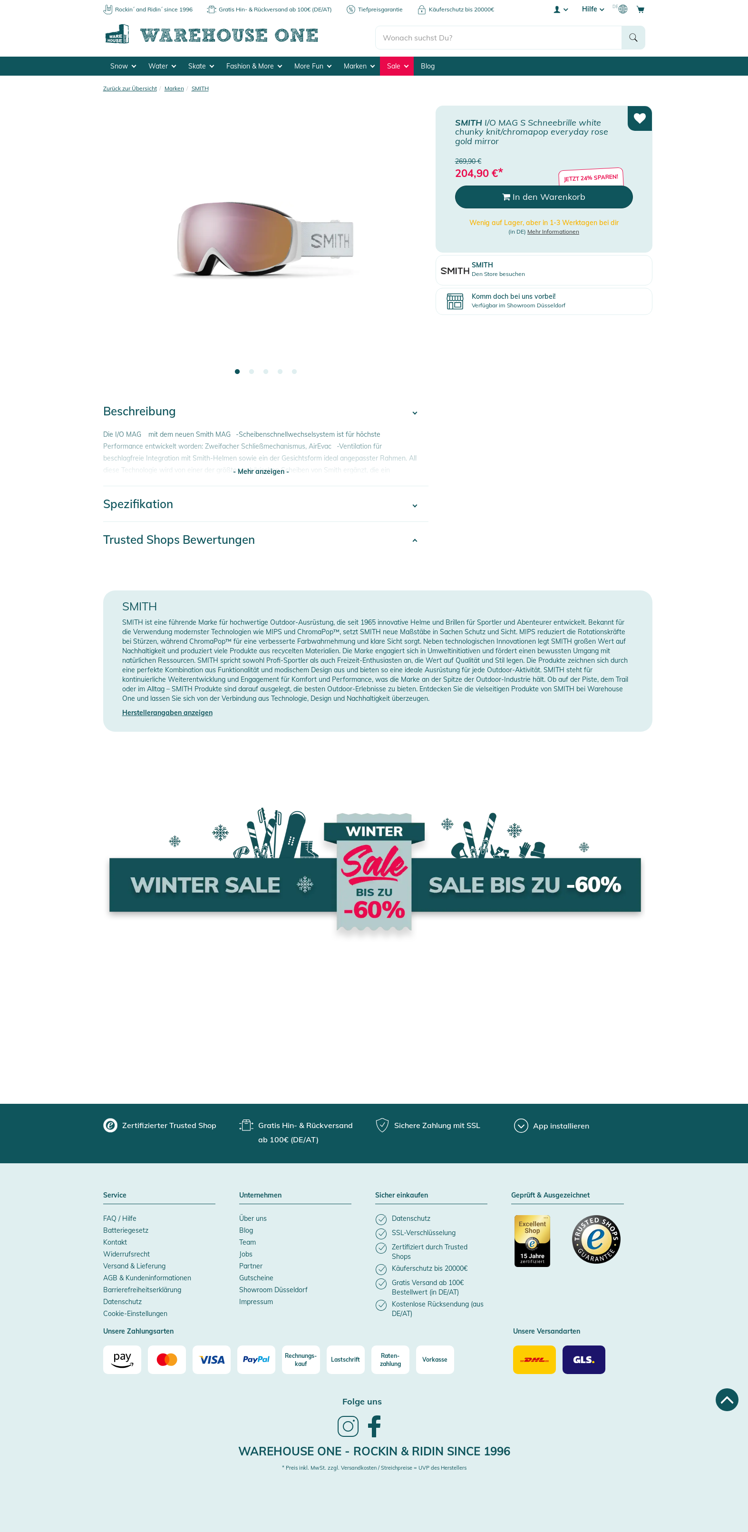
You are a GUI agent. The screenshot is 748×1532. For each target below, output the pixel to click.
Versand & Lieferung (134, 1264)
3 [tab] (266, 370)
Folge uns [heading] (362, 1400)
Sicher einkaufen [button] (401, 1194)
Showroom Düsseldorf (273, 1288)
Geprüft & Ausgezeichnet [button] (550, 1194)
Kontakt (115, 1241)
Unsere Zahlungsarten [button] (138, 1330)
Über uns (253, 1217)
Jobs (246, 1252)
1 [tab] (237, 370)
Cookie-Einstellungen (135, 1312)
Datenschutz (122, 1300)
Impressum (256, 1300)
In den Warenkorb (543, 195)
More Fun (312, 64)
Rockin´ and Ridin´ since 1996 (154, 9)
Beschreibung (139, 410)
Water (162, 64)
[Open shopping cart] (640, 9)
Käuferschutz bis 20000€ (461, 9)
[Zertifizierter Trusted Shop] (539, 1245)
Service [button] (114, 1194)
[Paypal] (256, 1358)
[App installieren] (551, 1124)
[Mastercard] (167, 1358)
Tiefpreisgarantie (380, 9)
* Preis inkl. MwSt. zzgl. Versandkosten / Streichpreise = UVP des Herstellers (374, 1466)
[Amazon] (122, 1358)
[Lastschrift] (346, 1358)
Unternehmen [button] (260, 1194)
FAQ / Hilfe (119, 1217)
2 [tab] (251, 370)
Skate (201, 64)
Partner (250, 1264)
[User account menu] (560, 9)
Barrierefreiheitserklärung (142, 1288)
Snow (123, 64)
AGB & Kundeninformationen (147, 1276)
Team (247, 1241)
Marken (359, 64)
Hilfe (593, 9)
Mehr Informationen (553, 230)
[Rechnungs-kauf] (301, 1358)
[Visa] (212, 1358)
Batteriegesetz (125, 1229)
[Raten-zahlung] (390, 1358)
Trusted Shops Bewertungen (179, 538)
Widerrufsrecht (126, 1252)
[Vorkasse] (435, 1358)
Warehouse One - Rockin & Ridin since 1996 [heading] (374, 1450)
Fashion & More (254, 64)
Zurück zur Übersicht (130, 86)
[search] (498, 34)
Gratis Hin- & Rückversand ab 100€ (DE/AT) (275, 9)
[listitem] (431, 1218)
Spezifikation (138, 502)
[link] (348, 1434)
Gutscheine (256, 1276)
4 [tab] (280, 370)
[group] (159, 1124)
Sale (397, 64)
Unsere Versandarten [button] (546, 1330)
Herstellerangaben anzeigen (167, 711)
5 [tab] (294, 370)
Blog (428, 64)
